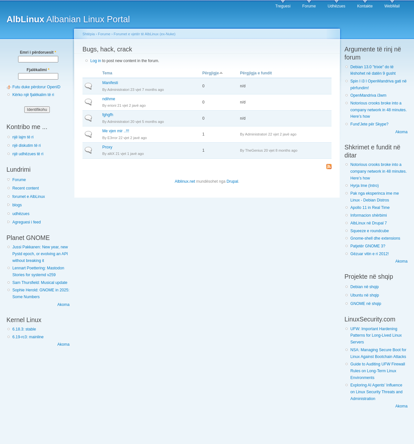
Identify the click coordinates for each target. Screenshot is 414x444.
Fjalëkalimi (38, 70)
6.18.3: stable (24, 329)
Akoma (63, 304)
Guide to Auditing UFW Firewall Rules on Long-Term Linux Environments (377, 371)
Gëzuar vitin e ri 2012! (369, 254)
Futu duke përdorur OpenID (36, 87)
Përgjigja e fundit (256, 73)
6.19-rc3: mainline (28, 337)
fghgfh (107, 115)
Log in (95, 61)
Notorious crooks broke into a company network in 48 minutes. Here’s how (378, 110)
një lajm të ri (23, 137)
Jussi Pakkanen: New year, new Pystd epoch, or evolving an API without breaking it (40, 254)
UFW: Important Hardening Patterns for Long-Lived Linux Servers (376, 335)
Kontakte (365, 6)
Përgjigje (212, 73)
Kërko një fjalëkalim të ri (33, 94)
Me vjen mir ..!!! (115, 131)
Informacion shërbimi (368, 215)
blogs (17, 205)
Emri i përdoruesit (38, 52)
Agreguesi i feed (26, 222)
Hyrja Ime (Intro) (364, 185)
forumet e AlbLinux (28, 196)
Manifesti (110, 83)
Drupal (232, 181)
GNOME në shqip (365, 303)
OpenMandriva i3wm (368, 95)
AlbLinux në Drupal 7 (368, 223)
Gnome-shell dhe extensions (375, 238)
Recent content (25, 188)
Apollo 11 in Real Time (370, 207)
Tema (107, 73)
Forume (309, 6)
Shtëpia (88, 34)
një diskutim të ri (26, 145)
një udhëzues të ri (27, 154)
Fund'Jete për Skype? (369, 124)
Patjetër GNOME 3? (367, 246)
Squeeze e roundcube (369, 231)
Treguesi (282, 6)
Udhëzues (336, 6)
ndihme (108, 99)
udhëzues (20, 213)
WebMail (392, 6)
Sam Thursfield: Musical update (39, 282)
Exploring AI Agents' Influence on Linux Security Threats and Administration (376, 392)
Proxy (107, 147)
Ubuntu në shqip (364, 295)
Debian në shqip (364, 287)
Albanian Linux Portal (68, 19)
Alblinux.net (185, 181)
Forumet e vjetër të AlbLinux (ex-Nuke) (144, 34)
